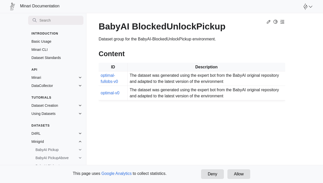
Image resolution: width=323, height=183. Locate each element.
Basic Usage (41, 41)
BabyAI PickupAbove (52, 158)
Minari (36, 77)
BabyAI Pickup (47, 150)
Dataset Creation (44, 105)
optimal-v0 (110, 93)
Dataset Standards (46, 58)
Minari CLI (39, 50)
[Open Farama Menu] (307, 6)
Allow (239, 174)
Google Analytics (116, 173)
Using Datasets (43, 114)
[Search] (55, 20)
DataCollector (42, 86)
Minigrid (37, 142)
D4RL (36, 133)
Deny (212, 174)
